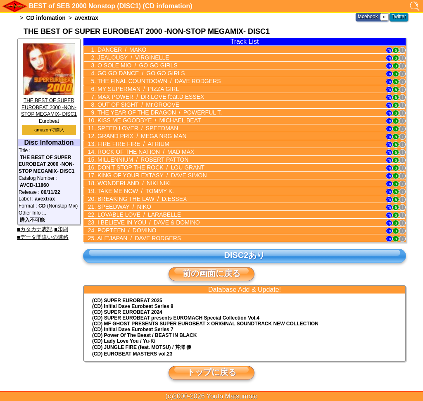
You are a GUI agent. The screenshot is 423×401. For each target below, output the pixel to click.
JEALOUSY (132, 57)
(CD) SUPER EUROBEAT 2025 (127, 300)
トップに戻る (211, 372)
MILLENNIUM (142, 159)
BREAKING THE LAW (141, 199)
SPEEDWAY (123, 206)
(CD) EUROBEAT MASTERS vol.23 (132, 354)
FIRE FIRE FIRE (132, 144)
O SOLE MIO (137, 65)
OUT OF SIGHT (137, 104)
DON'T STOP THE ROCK (150, 167)
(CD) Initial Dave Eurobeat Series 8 (132, 306)
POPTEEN (126, 230)
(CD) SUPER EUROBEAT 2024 (127, 312)
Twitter (399, 16)
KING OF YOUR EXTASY (151, 175)
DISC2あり (244, 255)
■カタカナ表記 (34, 229)
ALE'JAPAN (138, 238)
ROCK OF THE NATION (145, 151)
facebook (368, 16)
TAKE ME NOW (135, 191)
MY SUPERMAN (137, 89)
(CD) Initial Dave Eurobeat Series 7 (132, 329)
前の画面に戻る (211, 273)
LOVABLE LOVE (138, 214)
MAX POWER (150, 96)
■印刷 (61, 229)
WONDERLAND (133, 183)
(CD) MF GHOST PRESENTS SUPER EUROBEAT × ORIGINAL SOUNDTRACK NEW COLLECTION (205, 324)
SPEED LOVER (137, 128)
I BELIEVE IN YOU (148, 222)
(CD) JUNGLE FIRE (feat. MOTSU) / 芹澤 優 (141, 347)
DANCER (121, 49)
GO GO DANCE (140, 73)
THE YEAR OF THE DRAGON (159, 112)
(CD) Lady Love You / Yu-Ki (123, 341)
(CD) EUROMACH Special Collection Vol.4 (175, 318)
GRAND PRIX (141, 136)
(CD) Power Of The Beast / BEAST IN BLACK (144, 335)
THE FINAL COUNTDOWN (158, 81)
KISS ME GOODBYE (148, 120)
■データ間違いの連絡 (43, 237)
